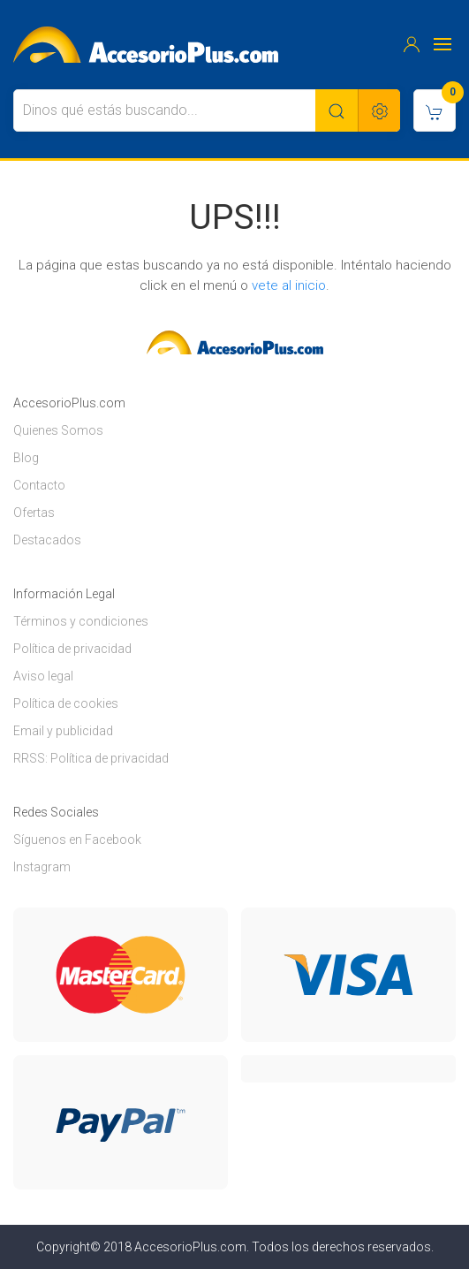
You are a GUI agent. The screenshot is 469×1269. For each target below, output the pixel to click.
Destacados (47, 540)
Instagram (42, 867)
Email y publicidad (63, 731)
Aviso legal (43, 676)
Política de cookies (65, 703)
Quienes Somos (58, 430)
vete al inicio (289, 285)
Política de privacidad (72, 649)
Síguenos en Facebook (77, 839)
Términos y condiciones (80, 621)
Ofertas (34, 512)
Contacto (39, 485)
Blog (26, 458)
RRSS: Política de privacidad (91, 758)
